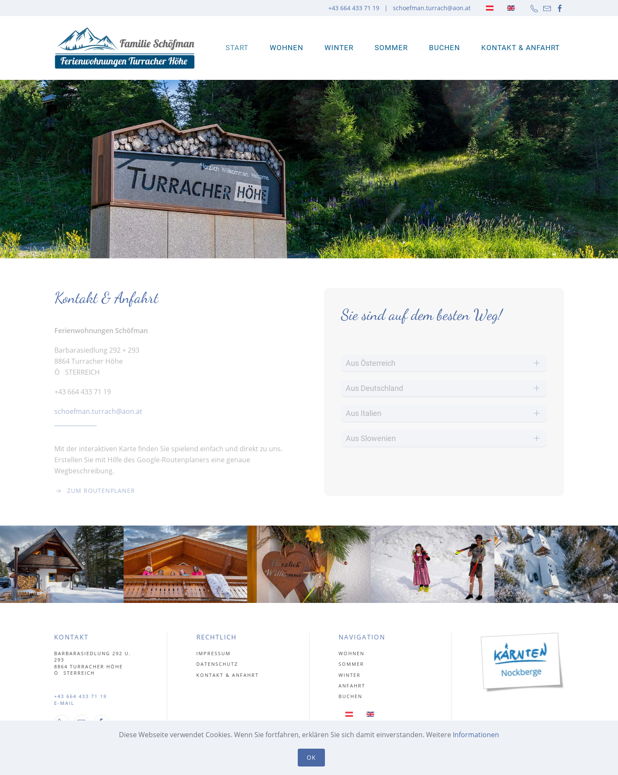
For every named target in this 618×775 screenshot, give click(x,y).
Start (237, 47)
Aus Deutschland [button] (374, 388)
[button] (62, 564)
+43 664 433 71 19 (79, 696)
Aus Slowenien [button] (371, 438)
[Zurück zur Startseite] (124, 48)
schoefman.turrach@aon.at (432, 8)
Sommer (391, 47)
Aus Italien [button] (363, 413)
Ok (311, 757)
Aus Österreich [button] (370, 363)
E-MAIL (63, 703)
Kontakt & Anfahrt (520, 47)
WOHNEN (286, 47)
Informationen (476, 734)
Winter (339, 47)
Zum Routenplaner (94, 490)
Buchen (444, 47)
